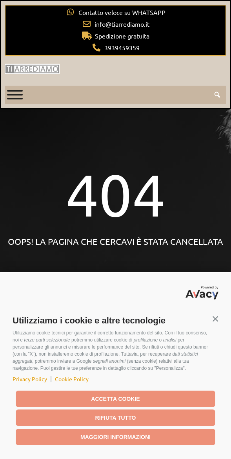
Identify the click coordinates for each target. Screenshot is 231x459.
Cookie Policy (72, 378)
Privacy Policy (30, 378)
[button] (215, 319)
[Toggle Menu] (15, 94)
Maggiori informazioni (115, 437)
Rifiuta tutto (115, 418)
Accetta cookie (115, 399)
